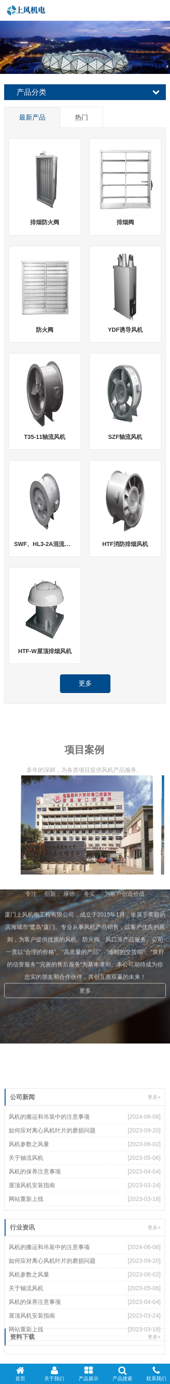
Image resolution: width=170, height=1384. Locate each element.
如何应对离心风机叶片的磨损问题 (52, 1171)
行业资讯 (22, 1268)
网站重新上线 (26, 1240)
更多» (154, 1138)
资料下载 (22, 1345)
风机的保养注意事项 (35, 1213)
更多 (85, 683)
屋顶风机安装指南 (32, 1226)
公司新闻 (22, 1138)
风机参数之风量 (29, 1185)
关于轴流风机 (26, 1199)
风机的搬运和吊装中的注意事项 (49, 1158)
